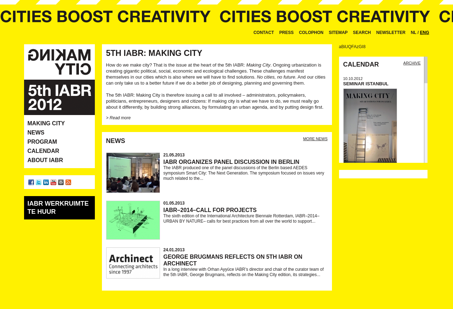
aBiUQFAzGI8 (352, 46)
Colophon (311, 32)
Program (42, 142)
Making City (46, 123)
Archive (412, 63)
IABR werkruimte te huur (58, 207)
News (36, 133)
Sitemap (338, 32)
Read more (120, 117)
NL (414, 32)
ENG (424, 32)
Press (286, 32)
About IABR (45, 160)
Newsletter (391, 32)
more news (315, 139)
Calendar (43, 151)
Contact (263, 32)
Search (362, 32)
